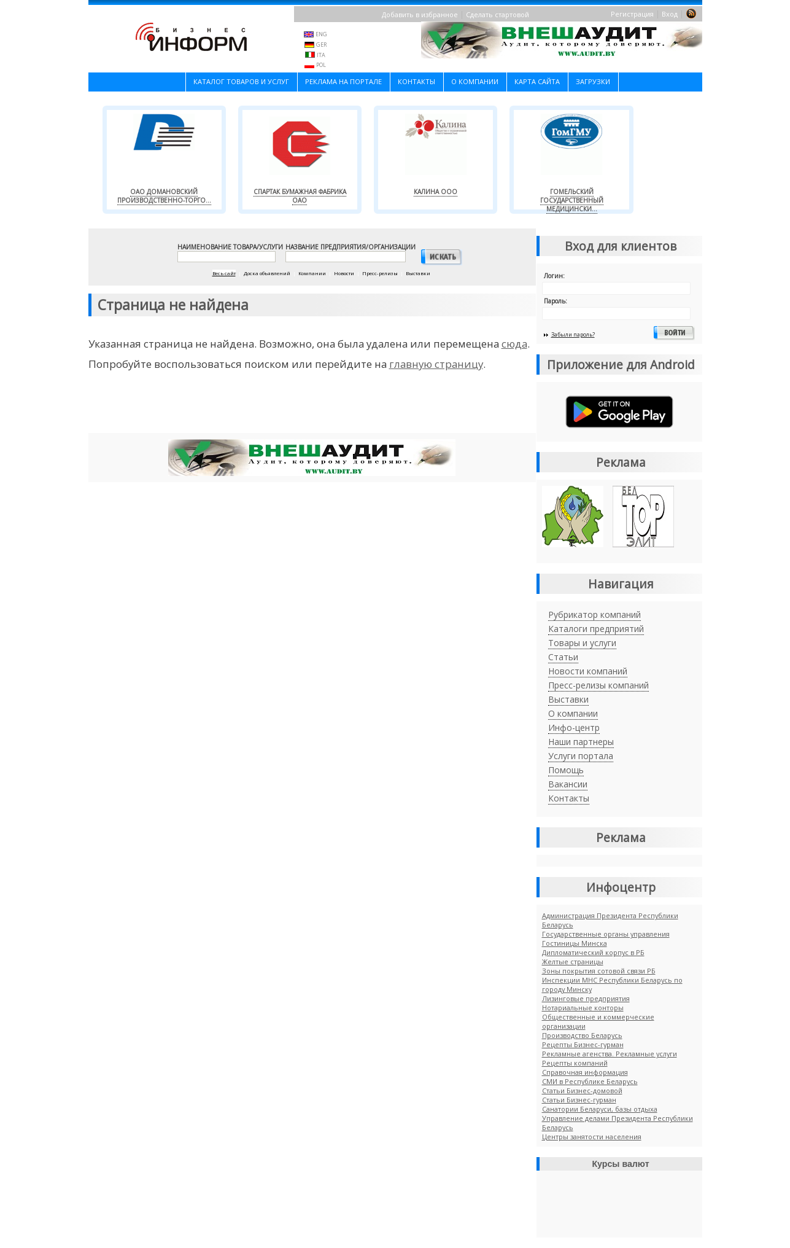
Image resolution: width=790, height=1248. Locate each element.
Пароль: (555, 301)
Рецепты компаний (575, 1062)
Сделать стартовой (497, 14)
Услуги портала (580, 756)
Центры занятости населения (591, 1136)
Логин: (554, 275)
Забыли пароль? (573, 334)
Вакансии (567, 784)
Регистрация (632, 13)
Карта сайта (537, 81)
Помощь (566, 770)
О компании (474, 81)
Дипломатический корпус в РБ (593, 952)
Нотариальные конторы (583, 1007)
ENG (321, 34)
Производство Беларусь (582, 1035)
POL (321, 65)
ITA (321, 55)
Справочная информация (585, 1072)
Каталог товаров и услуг (241, 81)
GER (321, 45)
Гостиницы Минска (574, 943)
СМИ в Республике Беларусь (590, 1081)
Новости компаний (587, 671)
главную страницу (436, 364)
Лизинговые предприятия (586, 998)
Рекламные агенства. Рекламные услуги (609, 1053)
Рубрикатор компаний (594, 614)
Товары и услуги (582, 643)
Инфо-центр (574, 727)
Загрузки (593, 81)
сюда (514, 344)
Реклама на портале (343, 81)
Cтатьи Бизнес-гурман (579, 1099)
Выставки (568, 699)
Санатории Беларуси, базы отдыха (599, 1108)
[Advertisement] (311, 406)
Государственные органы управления (606, 933)
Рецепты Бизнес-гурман (583, 1044)
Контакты (416, 81)
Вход (670, 13)
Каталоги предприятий (596, 628)
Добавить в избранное (420, 14)
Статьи (563, 657)
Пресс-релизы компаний (598, 685)
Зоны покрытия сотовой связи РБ (599, 970)
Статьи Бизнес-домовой (582, 1090)
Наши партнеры (581, 741)
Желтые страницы (572, 961)
